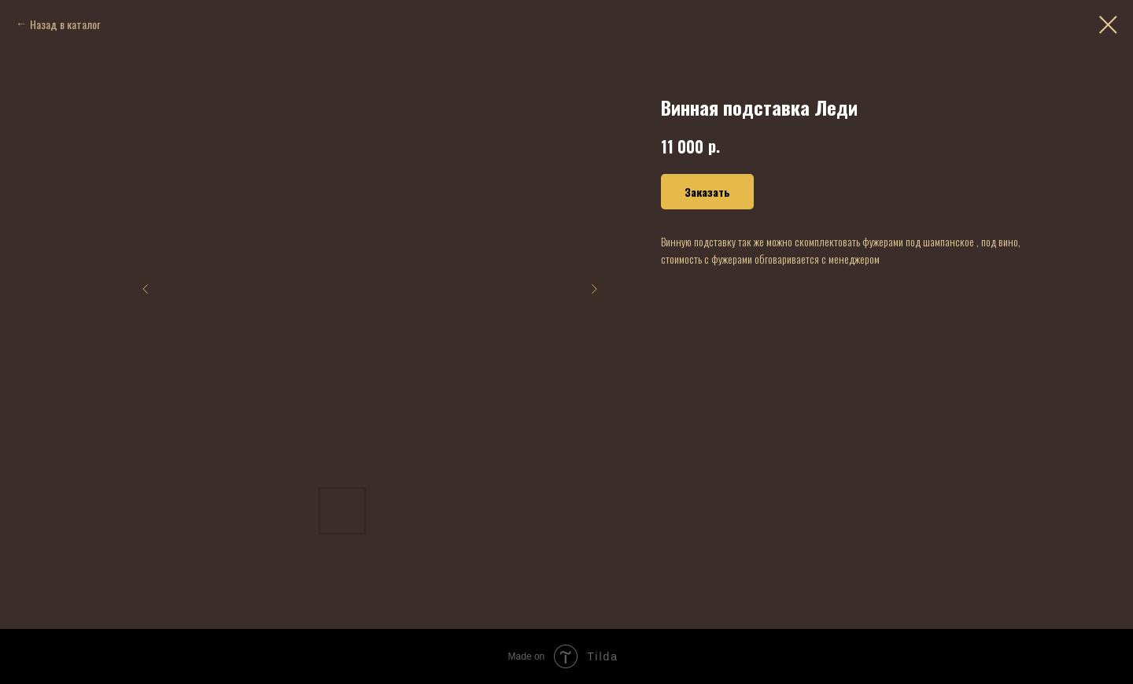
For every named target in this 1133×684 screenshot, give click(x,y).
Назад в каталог (65, 24)
